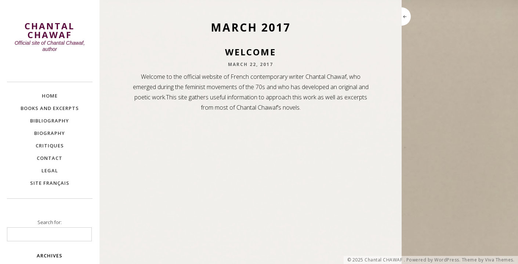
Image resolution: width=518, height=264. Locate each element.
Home (50, 95)
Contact (49, 158)
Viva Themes (499, 260)
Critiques (50, 145)
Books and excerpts (50, 108)
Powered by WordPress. (433, 260)
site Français (49, 183)
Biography (49, 133)
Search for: (49, 222)
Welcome (250, 52)
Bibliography (49, 120)
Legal (49, 170)
